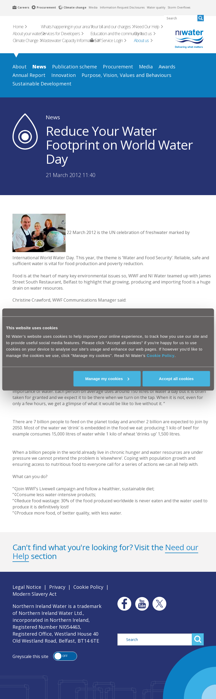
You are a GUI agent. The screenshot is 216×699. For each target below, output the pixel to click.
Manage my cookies (107, 378)
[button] (65, 656)
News (53, 117)
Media (93, 7)
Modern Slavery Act (34, 594)
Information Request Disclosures (122, 7)
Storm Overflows (179, 7)
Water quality (156, 7)
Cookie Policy (161, 355)
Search (198, 639)
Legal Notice (26, 587)
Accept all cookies (176, 378)
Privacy (57, 587)
